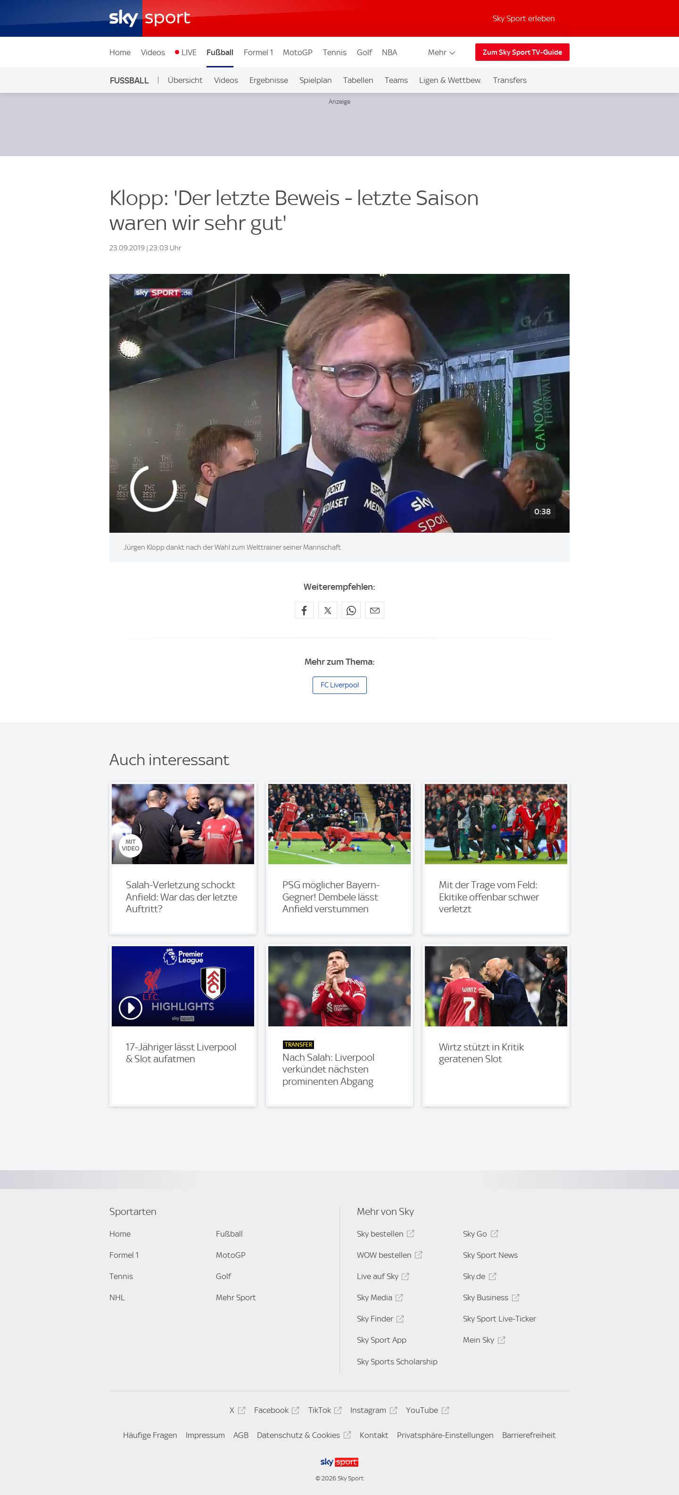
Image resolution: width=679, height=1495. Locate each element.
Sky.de (478, 1278)
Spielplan (315, 80)
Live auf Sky (381, 1278)
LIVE (189, 52)
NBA (389, 52)
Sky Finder (379, 1320)
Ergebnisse (268, 80)
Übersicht (185, 80)
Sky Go (479, 1235)
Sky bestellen (384, 1235)
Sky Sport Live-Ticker (499, 1318)
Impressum (205, 1435)
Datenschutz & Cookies (302, 1436)
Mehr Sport (236, 1297)
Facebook (275, 1411)
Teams (396, 80)
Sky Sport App (381, 1340)
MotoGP (298, 52)
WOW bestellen (388, 1256)
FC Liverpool (340, 685)
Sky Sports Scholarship (397, 1361)
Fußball (220, 52)
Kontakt (374, 1435)
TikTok (323, 1411)
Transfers (510, 80)
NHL (117, 1297)
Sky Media (378, 1299)
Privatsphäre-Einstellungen (445, 1435)
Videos (153, 52)
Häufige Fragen (150, 1435)
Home (120, 52)
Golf (364, 52)
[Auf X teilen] (327, 610)
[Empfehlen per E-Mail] (374, 610)
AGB (240, 1435)
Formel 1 (258, 52)
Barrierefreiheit (529, 1435)
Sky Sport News (490, 1255)
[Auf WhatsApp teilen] (351, 610)
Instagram (372, 1411)
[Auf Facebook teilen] (304, 610)
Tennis (335, 52)
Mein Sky (482, 1341)
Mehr (442, 52)
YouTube (426, 1411)
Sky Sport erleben (524, 18)
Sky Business (489, 1299)
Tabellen (358, 80)
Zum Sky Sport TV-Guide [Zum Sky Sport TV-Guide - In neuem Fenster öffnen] (522, 52)
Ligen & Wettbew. (450, 80)
